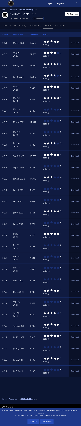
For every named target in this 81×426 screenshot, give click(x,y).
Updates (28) (20, 25)
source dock (38, 18)
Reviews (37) (35, 25)
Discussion (60, 25)
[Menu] (4, 3)
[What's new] (69, 3)
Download (75, 43)
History (48, 25)
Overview (6, 25)
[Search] (76, 3)
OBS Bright (7, 407)
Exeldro (15, 18)
